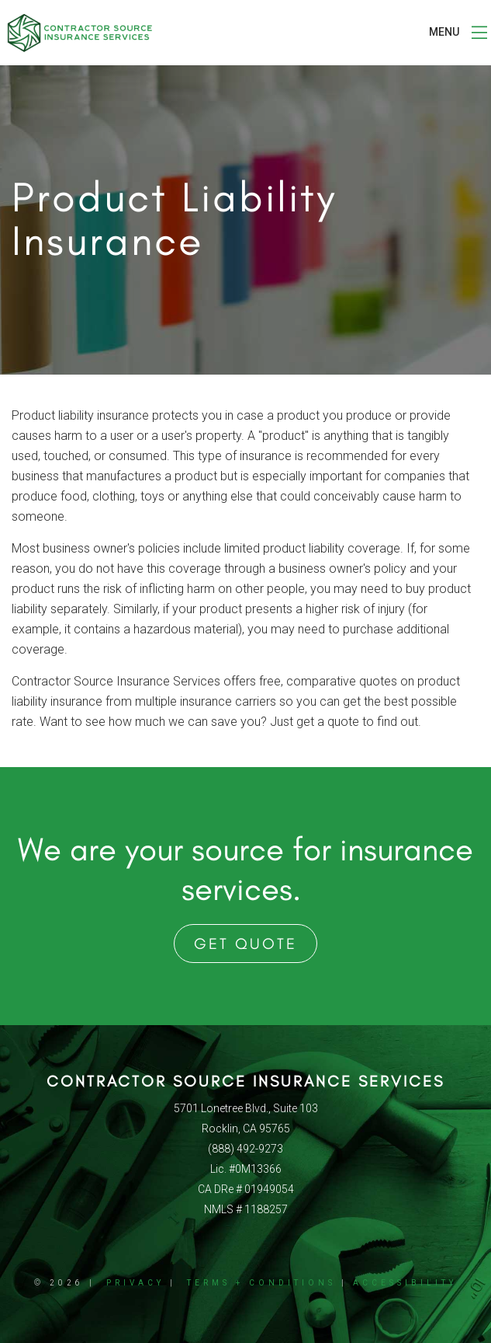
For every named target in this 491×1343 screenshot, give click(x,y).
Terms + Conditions (261, 1282)
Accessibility (405, 1282)
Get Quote (245, 943)
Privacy (135, 1282)
